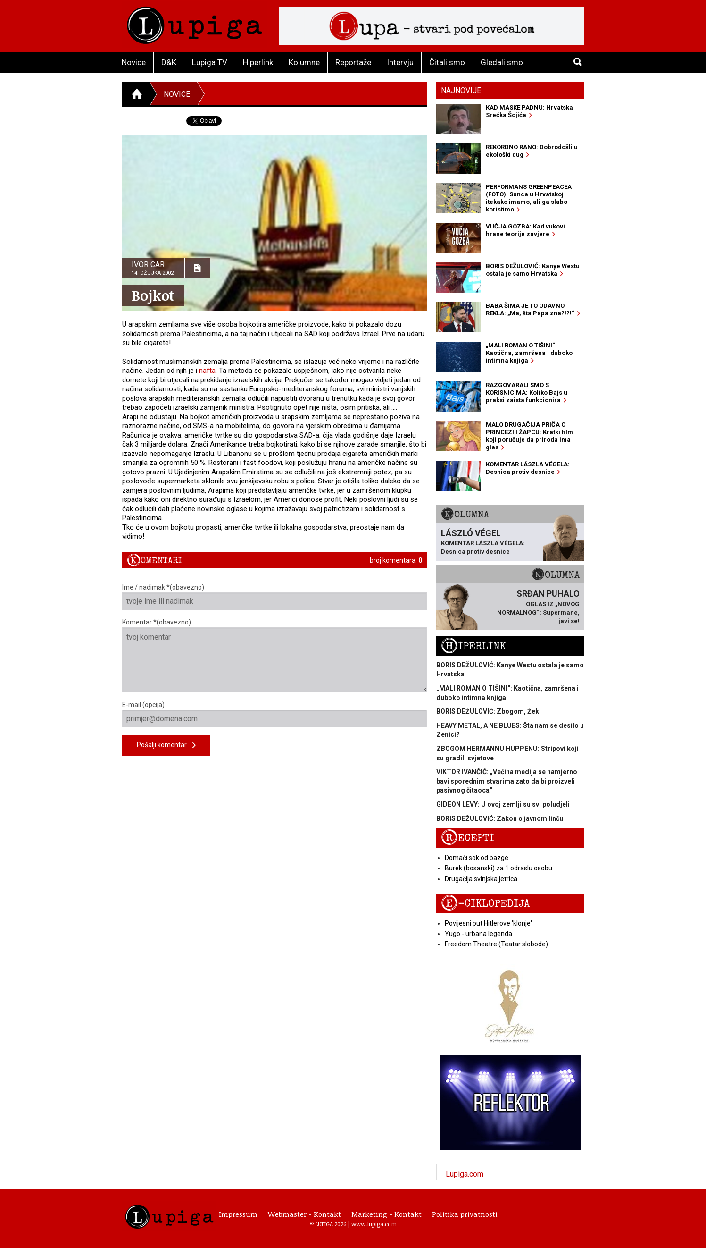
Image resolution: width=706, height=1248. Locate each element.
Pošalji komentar (166, 745)
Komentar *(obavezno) (274, 655)
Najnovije (461, 90)
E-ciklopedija (485, 903)
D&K (168, 62)
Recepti (467, 838)
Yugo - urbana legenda (478, 933)
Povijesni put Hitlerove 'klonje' (488, 923)
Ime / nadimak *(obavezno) (274, 596)
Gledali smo (502, 62)
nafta (207, 370)
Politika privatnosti (465, 1214)
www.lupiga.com (374, 1224)
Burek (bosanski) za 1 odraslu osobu (498, 868)
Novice (134, 62)
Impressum (238, 1214)
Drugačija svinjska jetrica (481, 879)
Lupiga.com (464, 1174)
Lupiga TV (209, 62)
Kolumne (304, 62)
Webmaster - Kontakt (304, 1214)
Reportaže (353, 62)
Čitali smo (447, 62)
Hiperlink (258, 62)
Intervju (400, 62)
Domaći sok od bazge (476, 857)
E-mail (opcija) (274, 714)
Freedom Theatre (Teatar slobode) (496, 944)
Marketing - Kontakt (386, 1214)
